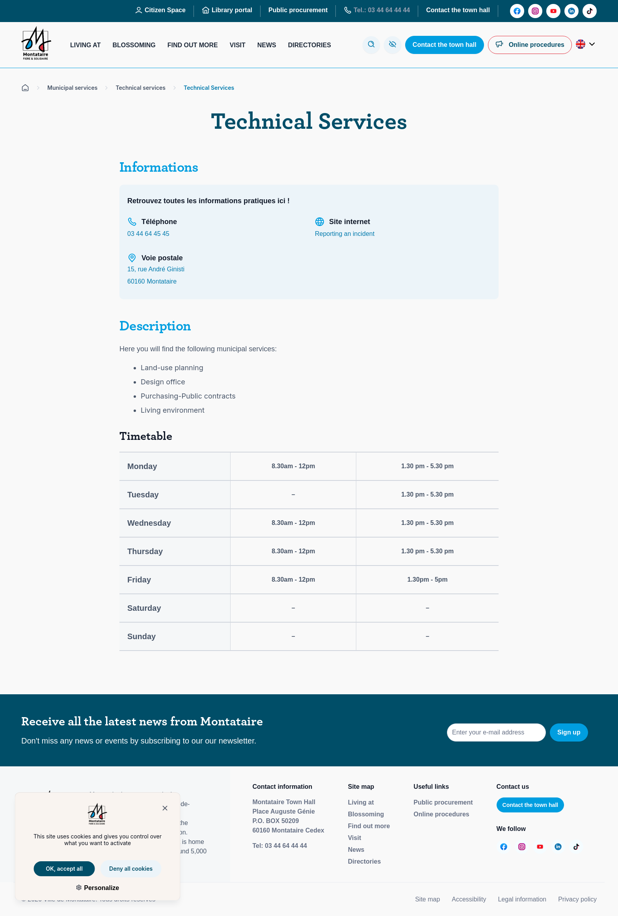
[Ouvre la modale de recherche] (371, 45)
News (356, 849)
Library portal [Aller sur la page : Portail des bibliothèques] (227, 10)
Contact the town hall (530, 805)
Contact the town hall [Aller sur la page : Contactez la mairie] (458, 10)
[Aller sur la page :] (517, 11)
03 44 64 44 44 (286, 845)
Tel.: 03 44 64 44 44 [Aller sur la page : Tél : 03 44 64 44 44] (377, 10)
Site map (427, 899)
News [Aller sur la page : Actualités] (266, 45)
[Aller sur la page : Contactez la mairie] (444, 45)
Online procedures (441, 814)
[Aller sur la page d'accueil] (25, 88)
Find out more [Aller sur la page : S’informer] (193, 45)
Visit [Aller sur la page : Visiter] (238, 45)
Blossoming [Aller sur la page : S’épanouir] (133, 45)
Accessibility (469, 899)
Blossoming (366, 814)
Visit (354, 837)
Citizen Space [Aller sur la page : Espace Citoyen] (160, 10)
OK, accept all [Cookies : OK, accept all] (56, 868)
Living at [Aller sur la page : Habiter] (85, 45)
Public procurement (443, 802)
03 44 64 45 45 (148, 233)
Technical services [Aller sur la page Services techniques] (140, 87)
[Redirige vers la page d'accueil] (36, 45)
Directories (364, 861)
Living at (361, 802)
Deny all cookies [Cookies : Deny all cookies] (123, 868)
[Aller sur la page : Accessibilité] (392, 45)
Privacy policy (577, 899)
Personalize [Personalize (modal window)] (92, 887)
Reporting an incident (344, 233)
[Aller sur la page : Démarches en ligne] (530, 45)
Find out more (369, 826)
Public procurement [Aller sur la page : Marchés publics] (298, 10)
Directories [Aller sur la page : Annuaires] (309, 45)
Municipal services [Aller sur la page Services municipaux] (72, 87)
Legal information (522, 899)
